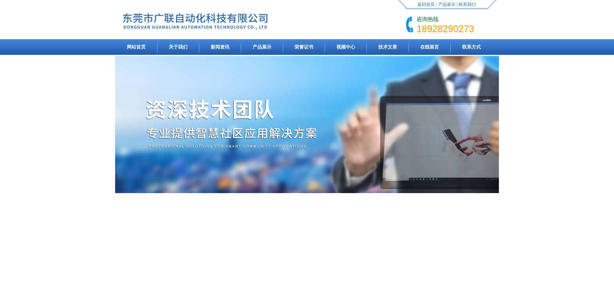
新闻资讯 (220, 47)
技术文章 (387, 47)
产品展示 (446, 4)
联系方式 (471, 47)
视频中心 (345, 47)
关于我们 (178, 47)
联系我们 (467, 4)
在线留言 (429, 47)
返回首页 (426, 4)
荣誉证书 (303, 47)
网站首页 (136, 47)
